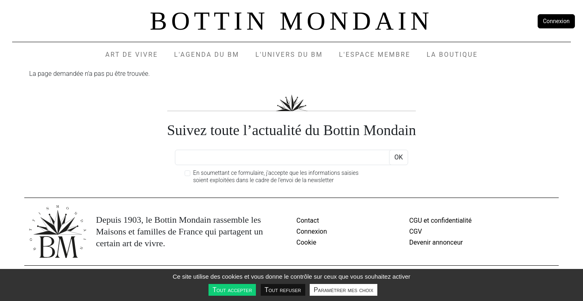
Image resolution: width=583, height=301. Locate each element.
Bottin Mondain (291, 20)
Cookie (306, 242)
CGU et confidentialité (440, 220)
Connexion (556, 21)
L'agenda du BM (206, 54)
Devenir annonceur (436, 242)
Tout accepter (232, 289)
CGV (415, 231)
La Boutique (452, 54)
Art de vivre (131, 54)
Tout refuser (283, 289)
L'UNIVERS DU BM (289, 54)
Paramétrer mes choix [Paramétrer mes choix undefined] (343, 289)
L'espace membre (374, 54)
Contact (307, 220)
